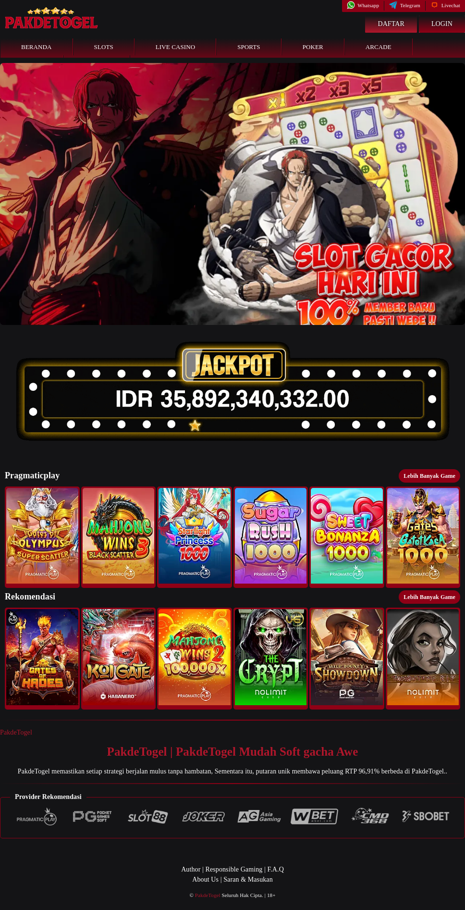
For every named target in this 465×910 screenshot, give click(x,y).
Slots (103, 46)
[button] (42, 537)
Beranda (36, 46)
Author (190, 869)
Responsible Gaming (234, 869)
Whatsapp (363, 5)
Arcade (379, 46)
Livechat (445, 5)
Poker (313, 46)
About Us (205, 879)
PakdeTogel (16, 732)
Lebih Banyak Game (429, 476)
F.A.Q (275, 869)
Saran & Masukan (248, 879)
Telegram (404, 5)
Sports (248, 46)
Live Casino (175, 46)
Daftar (391, 23)
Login (442, 23)
